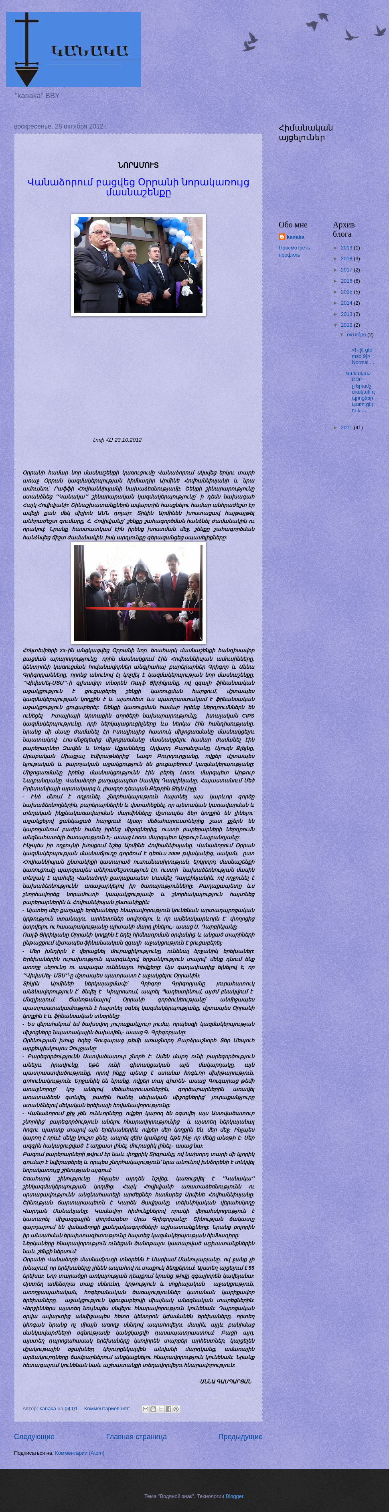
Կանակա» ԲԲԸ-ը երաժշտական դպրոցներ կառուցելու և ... (360, 392)
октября (357, 335)
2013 (347, 314)
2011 (347, 427)
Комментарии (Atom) (79, 1453)
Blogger (234, 1496)
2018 (347, 258)
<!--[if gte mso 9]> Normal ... (360, 353)
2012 (347, 325)
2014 (347, 303)
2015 (347, 292)
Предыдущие (241, 1437)
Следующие (34, 1437)
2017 (347, 270)
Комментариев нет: (108, 1408)
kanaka (295, 237)
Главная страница (136, 1437)
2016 (347, 281)
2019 (347, 248)
